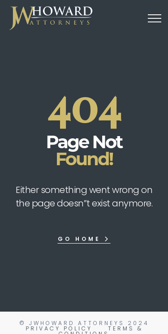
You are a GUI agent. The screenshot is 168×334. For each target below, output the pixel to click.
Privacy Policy (59, 328)
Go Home (84, 239)
